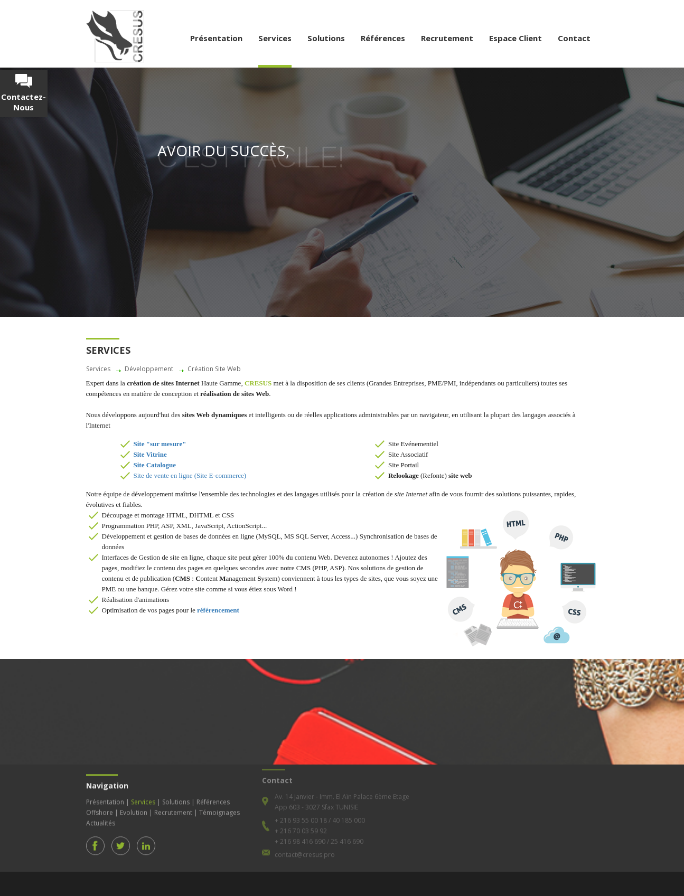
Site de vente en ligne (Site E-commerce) (190, 475)
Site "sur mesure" (160, 444)
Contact (574, 38)
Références (383, 38)
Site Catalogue (155, 465)
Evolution (133, 807)
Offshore (99, 807)
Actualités (100, 817)
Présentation (216, 38)
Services (275, 38)
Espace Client (515, 38)
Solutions (326, 38)
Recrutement (447, 38)
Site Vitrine (150, 454)
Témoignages (219, 807)
